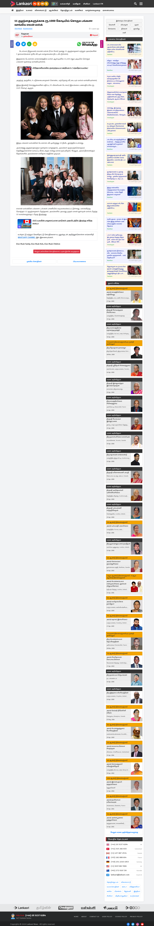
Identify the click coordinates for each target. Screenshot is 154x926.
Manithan (110, 70)
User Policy (107, 916)
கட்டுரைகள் (134, 896)
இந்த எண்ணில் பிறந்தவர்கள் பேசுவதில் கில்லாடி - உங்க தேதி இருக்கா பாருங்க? (116, 191)
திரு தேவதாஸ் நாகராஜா (116, 348)
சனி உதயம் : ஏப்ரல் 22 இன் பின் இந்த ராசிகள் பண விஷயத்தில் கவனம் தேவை (117, 222)
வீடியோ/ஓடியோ (121, 896)
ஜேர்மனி (127, 891)
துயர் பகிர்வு (113, 283)
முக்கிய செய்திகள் (34, 261)
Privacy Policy (136, 916)
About (84, 916)
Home (76, 916)
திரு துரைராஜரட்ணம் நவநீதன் (118, 544)
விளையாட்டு (41, 10)
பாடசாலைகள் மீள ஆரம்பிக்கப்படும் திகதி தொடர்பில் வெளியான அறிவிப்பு (115, 48)
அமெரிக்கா (28, 36)
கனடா (124, 887)
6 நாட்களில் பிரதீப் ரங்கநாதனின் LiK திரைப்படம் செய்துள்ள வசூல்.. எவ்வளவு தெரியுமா (115, 79)
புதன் (136, 25)
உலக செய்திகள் (113, 887)
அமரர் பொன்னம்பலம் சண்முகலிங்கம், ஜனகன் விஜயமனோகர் (116, 583)
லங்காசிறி (65, 4)
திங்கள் (124, 29)
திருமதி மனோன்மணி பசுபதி (118, 472)
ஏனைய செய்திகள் (117, 39)
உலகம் (29, 10)
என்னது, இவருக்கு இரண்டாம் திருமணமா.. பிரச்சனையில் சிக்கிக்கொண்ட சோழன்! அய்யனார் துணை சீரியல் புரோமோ (116, 111)
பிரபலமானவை (79, 261)
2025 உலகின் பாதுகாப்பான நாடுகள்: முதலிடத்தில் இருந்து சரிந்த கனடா (62, 222)
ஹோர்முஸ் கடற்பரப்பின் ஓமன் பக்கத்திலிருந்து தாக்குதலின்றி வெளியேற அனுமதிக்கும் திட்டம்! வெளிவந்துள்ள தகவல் (117, 270)
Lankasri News (32, 924)
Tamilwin (109, 54)
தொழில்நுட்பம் (112, 882)
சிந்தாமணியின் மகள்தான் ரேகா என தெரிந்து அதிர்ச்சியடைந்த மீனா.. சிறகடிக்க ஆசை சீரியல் (117, 95)
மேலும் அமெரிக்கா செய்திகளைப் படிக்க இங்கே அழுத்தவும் (56, 251)
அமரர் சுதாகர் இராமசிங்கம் (117, 619)
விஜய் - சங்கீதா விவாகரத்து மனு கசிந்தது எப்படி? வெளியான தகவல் (117, 63)
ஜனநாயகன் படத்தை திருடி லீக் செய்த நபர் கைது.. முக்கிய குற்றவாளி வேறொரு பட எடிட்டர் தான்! (117, 175)
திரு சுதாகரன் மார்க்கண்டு (117, 455)
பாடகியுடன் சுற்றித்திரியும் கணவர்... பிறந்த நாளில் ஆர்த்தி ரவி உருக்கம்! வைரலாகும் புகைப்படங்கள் (116, 143)
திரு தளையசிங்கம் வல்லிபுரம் (118, 437)
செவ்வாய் (112, 29)
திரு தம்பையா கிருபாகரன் (117, 675)
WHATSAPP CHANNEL (27, 237)
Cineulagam (110, 86)
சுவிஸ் (109, 891)
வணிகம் (80, 10)
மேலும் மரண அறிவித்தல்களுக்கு (124, 832)
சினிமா (86, 4)
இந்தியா (20, 10)
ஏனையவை (109, 10)
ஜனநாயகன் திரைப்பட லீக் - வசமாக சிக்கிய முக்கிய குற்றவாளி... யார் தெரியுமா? (116, 254)
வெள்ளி (112, 25)
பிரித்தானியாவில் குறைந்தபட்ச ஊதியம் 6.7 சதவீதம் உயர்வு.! (60, 68)
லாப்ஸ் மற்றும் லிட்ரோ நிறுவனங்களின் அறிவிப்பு (115, 205)
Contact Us (94, 916)
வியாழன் (124, 25)
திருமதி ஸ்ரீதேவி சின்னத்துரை (118, 366)
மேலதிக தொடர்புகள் (118, 839)
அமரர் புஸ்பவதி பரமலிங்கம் (117, 526)
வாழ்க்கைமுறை (93, 10)
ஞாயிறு (136, 29)
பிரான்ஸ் (117, 891)
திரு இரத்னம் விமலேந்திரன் (117, 693)
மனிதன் (76, 4)
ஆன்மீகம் (54, 10)
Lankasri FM (98, 4)
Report (94, 35)
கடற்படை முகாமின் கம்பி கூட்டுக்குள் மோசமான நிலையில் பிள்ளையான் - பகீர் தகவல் (116, 127)
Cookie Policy (121, 916)
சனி (124, 33)
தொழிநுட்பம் (67, 10)
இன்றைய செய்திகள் (124, 21)
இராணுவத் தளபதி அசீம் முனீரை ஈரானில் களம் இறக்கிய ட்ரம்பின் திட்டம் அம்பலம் (116, 158)
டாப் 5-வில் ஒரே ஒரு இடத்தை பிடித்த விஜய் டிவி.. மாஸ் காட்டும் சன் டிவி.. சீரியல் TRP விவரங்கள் (115, 238)
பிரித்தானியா (134, 887)
